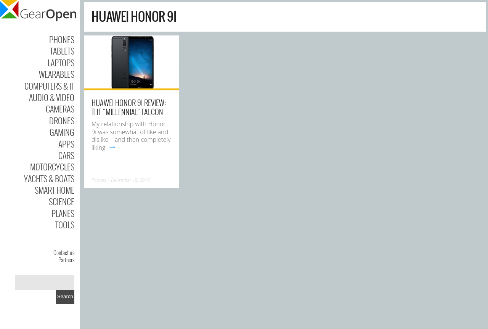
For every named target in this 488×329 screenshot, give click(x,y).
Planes (62, 213)
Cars (66, 155)
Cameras (60, 109)
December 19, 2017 (130, 180)
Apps (66, 144)
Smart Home (54, 190)
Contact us (63, 252)
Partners (66, 259)
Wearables (56, 74)
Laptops (61, 62)
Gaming (62, 132)
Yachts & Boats (49, 178)
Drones (61, 120)
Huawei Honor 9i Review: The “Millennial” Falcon (129, 107)
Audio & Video (51, 97)
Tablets (62, 51)
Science (61, 201)
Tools (64, 224)
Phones (61, 39)
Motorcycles (52, 166)
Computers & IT (49, 86)
